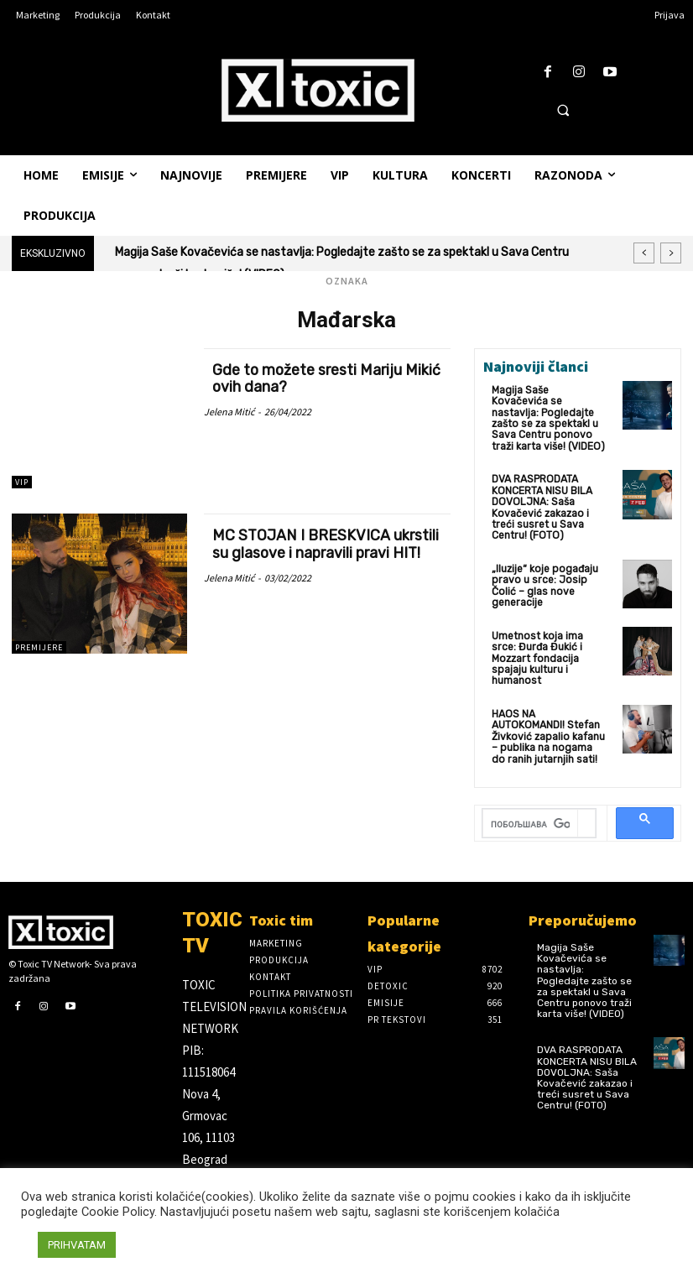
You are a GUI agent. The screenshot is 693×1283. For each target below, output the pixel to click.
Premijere (39, 647)
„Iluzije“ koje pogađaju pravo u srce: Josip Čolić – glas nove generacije (544, 583)
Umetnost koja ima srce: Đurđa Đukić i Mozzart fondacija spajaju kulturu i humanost (536, 655)
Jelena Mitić (229, 410)
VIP (22, 482)
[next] (670, 253)
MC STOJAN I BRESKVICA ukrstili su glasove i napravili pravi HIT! (326, 543)
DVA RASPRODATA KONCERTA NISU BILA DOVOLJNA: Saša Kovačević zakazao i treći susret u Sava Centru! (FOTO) (541, 506)
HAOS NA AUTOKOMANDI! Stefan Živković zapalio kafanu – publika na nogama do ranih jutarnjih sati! (548, 732)
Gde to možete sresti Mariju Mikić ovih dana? (308, 377)
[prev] (643, 253)
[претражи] (530, 819)
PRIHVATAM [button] (77, 1245)
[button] (563, 110)
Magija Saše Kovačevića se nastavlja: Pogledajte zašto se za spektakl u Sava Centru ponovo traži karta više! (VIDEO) (547, 417)
